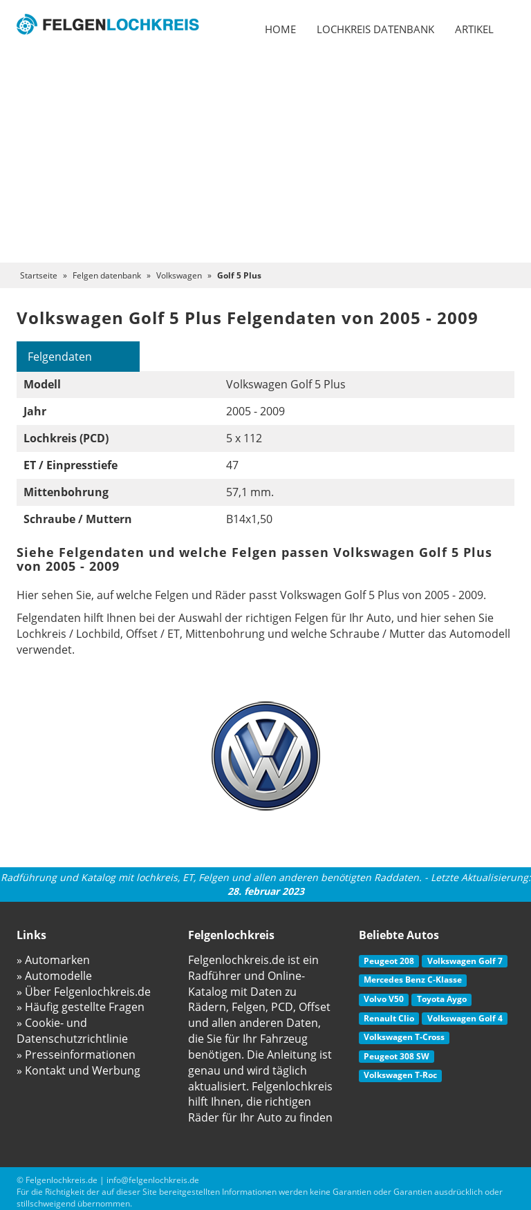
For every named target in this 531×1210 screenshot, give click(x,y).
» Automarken (53, 959)
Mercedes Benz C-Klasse (413, 979)
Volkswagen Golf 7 (465, 961)
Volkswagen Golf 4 (465, 1018)
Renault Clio (389, 1018)
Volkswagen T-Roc (400, 1075)
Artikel (474, 29)
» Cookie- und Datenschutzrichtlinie (72, 1030)
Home (280, 29)
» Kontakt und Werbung (78, 1070)
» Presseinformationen (76, 1054)
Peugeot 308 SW (396, 1056)
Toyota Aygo (442, 999)
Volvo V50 (384, 999)
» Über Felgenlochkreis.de (84, 991)
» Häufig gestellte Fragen (81, 1006)
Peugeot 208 (389, 961)
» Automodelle (54, 975)
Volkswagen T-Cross (404, 1037)
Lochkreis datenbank (375, 29)
